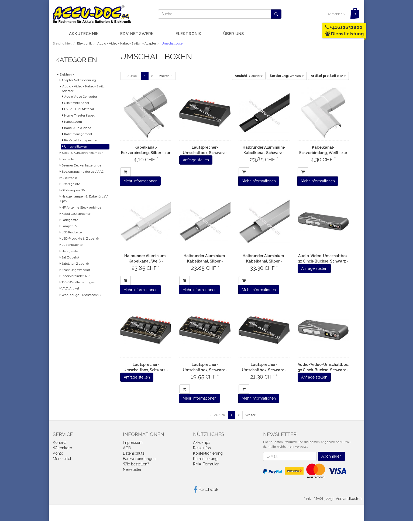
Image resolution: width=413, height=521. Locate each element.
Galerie (249, 76)
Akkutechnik (84, 33)
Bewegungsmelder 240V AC (82, 171)
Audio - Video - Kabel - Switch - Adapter (83, 88)
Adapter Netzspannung (78, 80)
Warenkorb (62, 448)
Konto (58, 453)
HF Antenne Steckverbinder (81, 207)
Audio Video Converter (79, 96)
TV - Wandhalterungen (77, 282)
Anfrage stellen (196, 160)
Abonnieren (331, 456)
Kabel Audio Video (76, 128)
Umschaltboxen (74, 146)
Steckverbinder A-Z (75, 276)
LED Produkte (71, 232)
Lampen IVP (69, 226)
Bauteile (67, 159)
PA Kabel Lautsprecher (80, 140)
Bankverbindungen (139, 459)
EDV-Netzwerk (137, 33)
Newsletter (132, 469)
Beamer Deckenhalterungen (81, 165)
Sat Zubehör (70, 257)
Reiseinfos (202, 448)
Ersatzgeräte (70, 184)
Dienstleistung (344, 33)
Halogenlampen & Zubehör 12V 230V (84, 199)
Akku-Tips (201, 442)
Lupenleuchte (71, 245)
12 (328, 76)
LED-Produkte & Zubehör (79, 238)
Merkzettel (62, 459)
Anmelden (336, 14)
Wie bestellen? (136, 464)
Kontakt (59, 442)
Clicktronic (68, 178)
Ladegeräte (69, 220)
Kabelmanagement (77, 134)
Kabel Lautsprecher (75, 214)
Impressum (133, 442)
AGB (127, 448)
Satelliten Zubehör (74, 263)
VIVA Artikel (69, 288)
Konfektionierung (208, 453)
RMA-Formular (206, 464)
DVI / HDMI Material (78, 109)
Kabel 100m (72, 122)
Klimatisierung (205, 459)
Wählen (287, 76)
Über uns (233, 33)
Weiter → (166, 76)
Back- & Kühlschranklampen (81, 153)
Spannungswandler (75, 270)
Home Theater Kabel (78, 115)
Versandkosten (349, 498)
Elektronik (188, 33)
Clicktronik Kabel (75, 103)
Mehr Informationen (140, 181)
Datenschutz (133, 453)
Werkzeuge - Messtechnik (80, 295)
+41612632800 (343, 27)
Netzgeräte (69, 251)
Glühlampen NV (72, 190)
